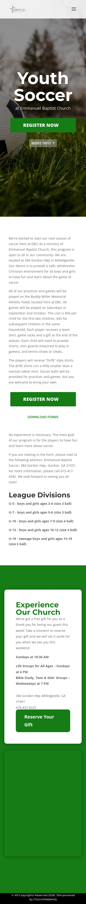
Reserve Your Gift (39, 721)
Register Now (41, 125)
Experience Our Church (38, 608)
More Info (41, 143)
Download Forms (43, 417)
